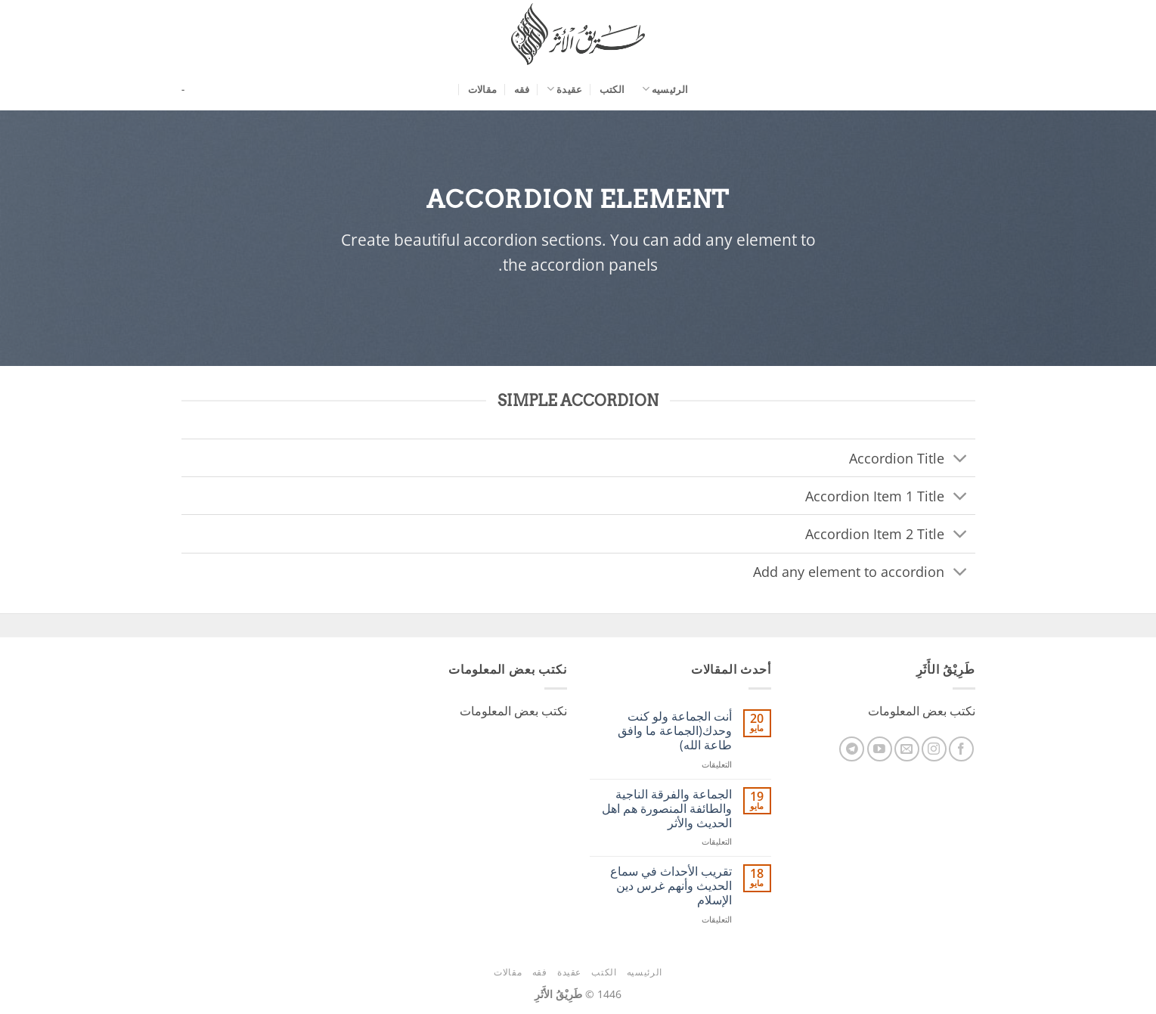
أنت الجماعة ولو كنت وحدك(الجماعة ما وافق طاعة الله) (675, 731)
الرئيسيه (665, 89)
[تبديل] (960, 459)
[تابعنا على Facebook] (961, 748)
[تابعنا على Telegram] (851, 748)
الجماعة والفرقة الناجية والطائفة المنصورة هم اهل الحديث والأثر (667, 809)
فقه (522, 89)
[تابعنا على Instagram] (934, 748)
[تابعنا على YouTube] (879, 748)
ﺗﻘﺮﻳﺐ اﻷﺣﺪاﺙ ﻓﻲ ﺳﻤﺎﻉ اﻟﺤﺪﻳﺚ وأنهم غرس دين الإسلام (671, 886)
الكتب (612, 89)
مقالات (482, 89)
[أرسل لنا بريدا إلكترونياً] (906, 748)
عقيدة (565, 89)
